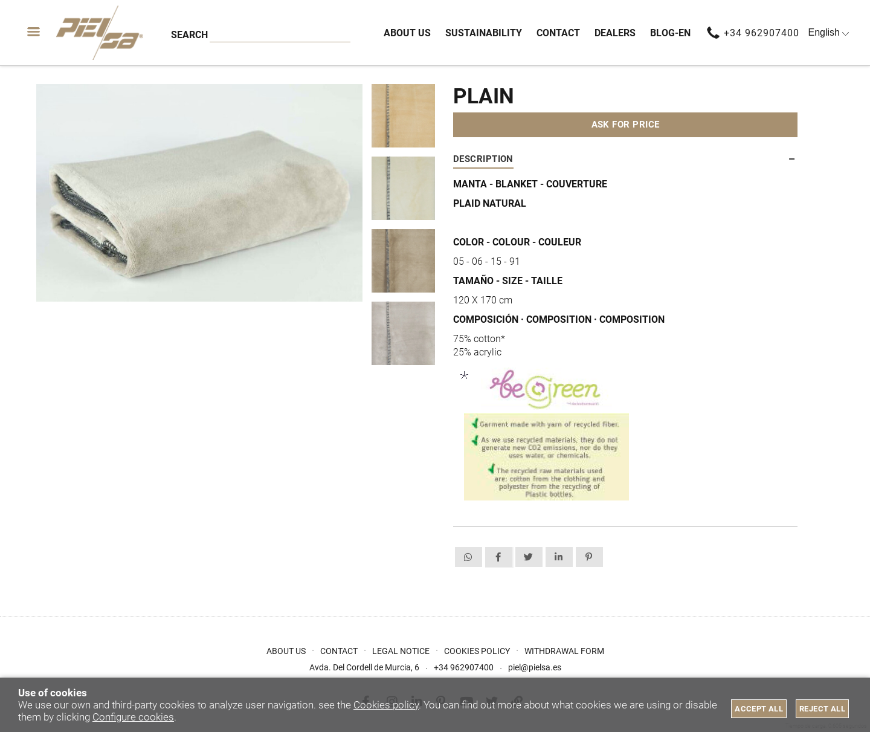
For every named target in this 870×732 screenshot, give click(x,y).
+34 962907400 (761, 33)
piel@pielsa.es (534, 667)
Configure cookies (133, 717)
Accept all (759, 708)
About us (286, 651)
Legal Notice (401, 651)
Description (483, 159)
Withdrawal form (564, 651)
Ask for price (625, 124)
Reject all (822, 708)
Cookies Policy (477, 651)
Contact (339, 651)
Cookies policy (386, 705)
